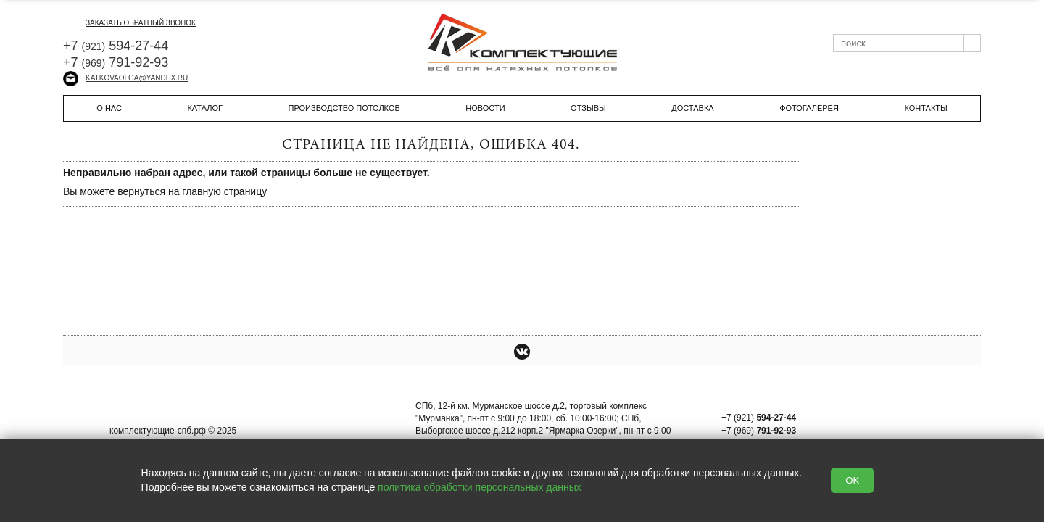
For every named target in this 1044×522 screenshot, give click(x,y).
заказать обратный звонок (129, 23)
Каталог (205, 108)
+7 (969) (758, 431)
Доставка (692, 108)
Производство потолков (344, 108)
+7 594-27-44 (115, 45)
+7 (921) (758, 418)
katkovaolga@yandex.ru (125, 78)
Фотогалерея (809, 108)
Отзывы (588, 108)
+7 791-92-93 (115, 62)
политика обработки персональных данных (479, 487)
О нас (109, 108)
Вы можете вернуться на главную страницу (165, 191)
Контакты (925, 108)
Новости (485, 108)
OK (852, 480)
